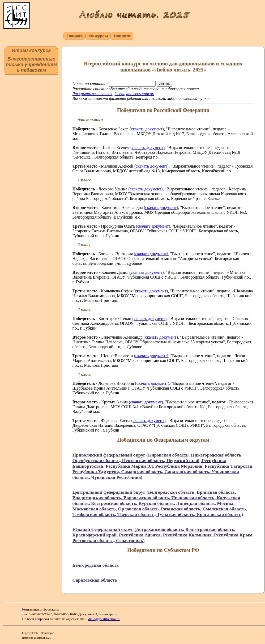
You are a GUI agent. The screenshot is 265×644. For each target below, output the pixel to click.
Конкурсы (98, 35)
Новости (122, 35)
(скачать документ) (147, 129)
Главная (74, 35)
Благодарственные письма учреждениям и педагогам (31, 64)
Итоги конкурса (31, 50)
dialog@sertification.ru (104, 619)
